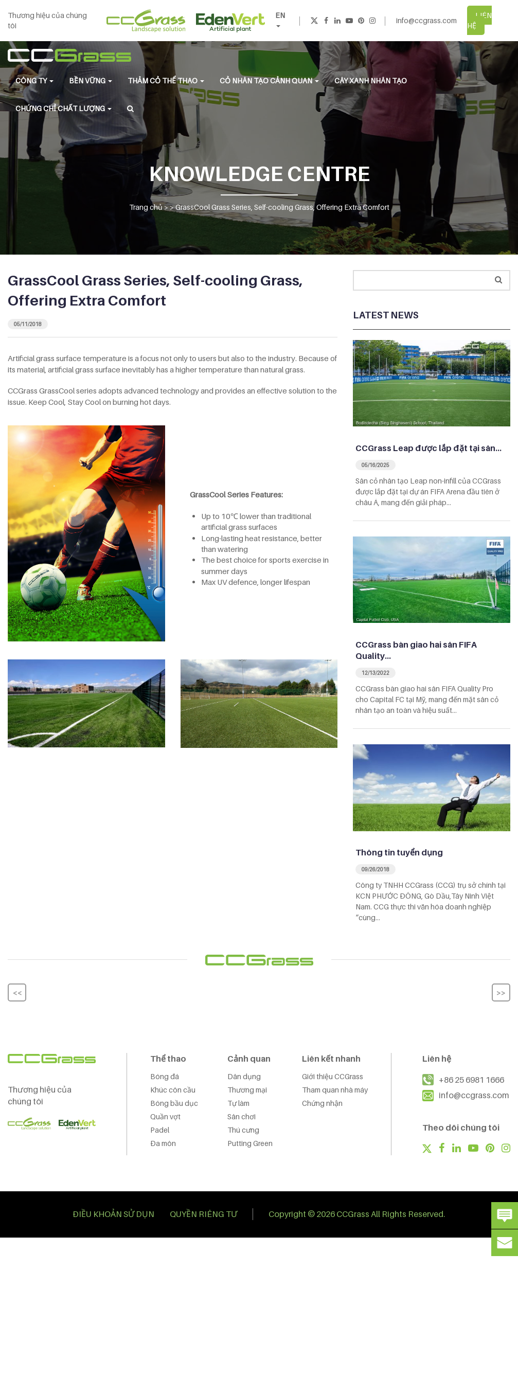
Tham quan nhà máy (335, 1089)
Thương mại (247, 1089)
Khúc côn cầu (172, 1089)
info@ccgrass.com (426, 20)
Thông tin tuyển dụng (399, 852)
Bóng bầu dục (174, 1103)
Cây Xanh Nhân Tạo (370, 80)
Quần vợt (165, 1116)
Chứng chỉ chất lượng (63, 108)
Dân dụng (244, 1076)
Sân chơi (241, 1116)
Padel (159, 1129)
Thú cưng (243, 1129)
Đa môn (163, 1143)
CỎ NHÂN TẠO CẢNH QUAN (269, 80)
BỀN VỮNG (90, 80)
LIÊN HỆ (479, 20)
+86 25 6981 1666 (471, 1080)
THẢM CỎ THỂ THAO (166, 80)
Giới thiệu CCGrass (332, 1076)
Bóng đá (164, 1076)
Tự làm (238, 1103)
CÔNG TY (34, 80)
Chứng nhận (322, 1103)
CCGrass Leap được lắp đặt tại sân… (428, 448)
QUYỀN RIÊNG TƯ (204, 1214)
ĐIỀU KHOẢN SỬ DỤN (113, 1214)
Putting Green (250, 1143)
